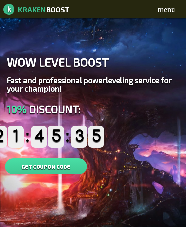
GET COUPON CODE (45, 166)
